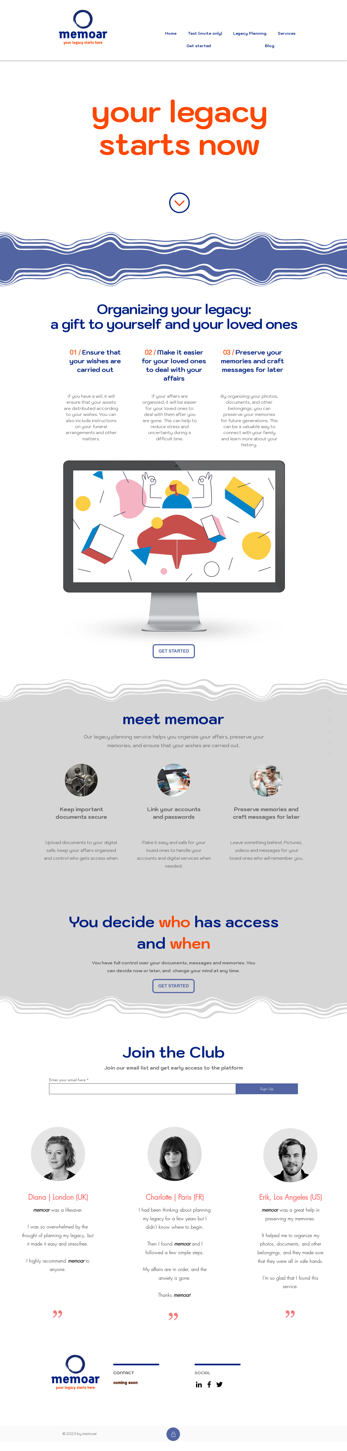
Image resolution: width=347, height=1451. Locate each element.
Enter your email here (67, 1080)
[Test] (173, 1434)
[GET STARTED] (174, 651)
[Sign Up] (267, 1088)
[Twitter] (219, 1384)
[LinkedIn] (199, 1384)
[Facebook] (209, 1384)
